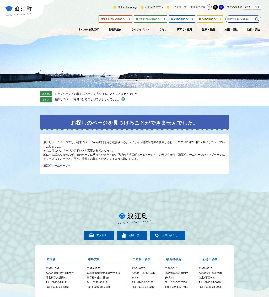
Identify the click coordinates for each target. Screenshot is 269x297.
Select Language (128, 7)
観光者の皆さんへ (208, 19)
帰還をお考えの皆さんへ (114, 19)
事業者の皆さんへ (180, 19)
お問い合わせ (170, 235)
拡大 (257, 7)
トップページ (63, 93)
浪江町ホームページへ (57, 165)
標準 (247, 7)
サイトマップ (179, 7)
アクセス (101, 235)
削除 (123, 99)
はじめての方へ (154, 7)
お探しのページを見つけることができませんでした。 (88, 99)
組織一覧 (134, 235)
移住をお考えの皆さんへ (149, 19)
